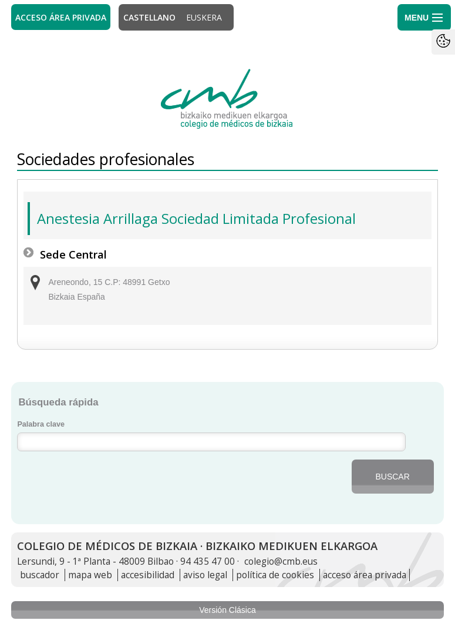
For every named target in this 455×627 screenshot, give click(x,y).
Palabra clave (41, 424)
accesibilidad (147, 575)
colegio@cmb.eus (281, 561)
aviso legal (205, 575)
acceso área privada (364, 575)
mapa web (90, 575)
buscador (39, 575)
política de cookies (275, 575)
